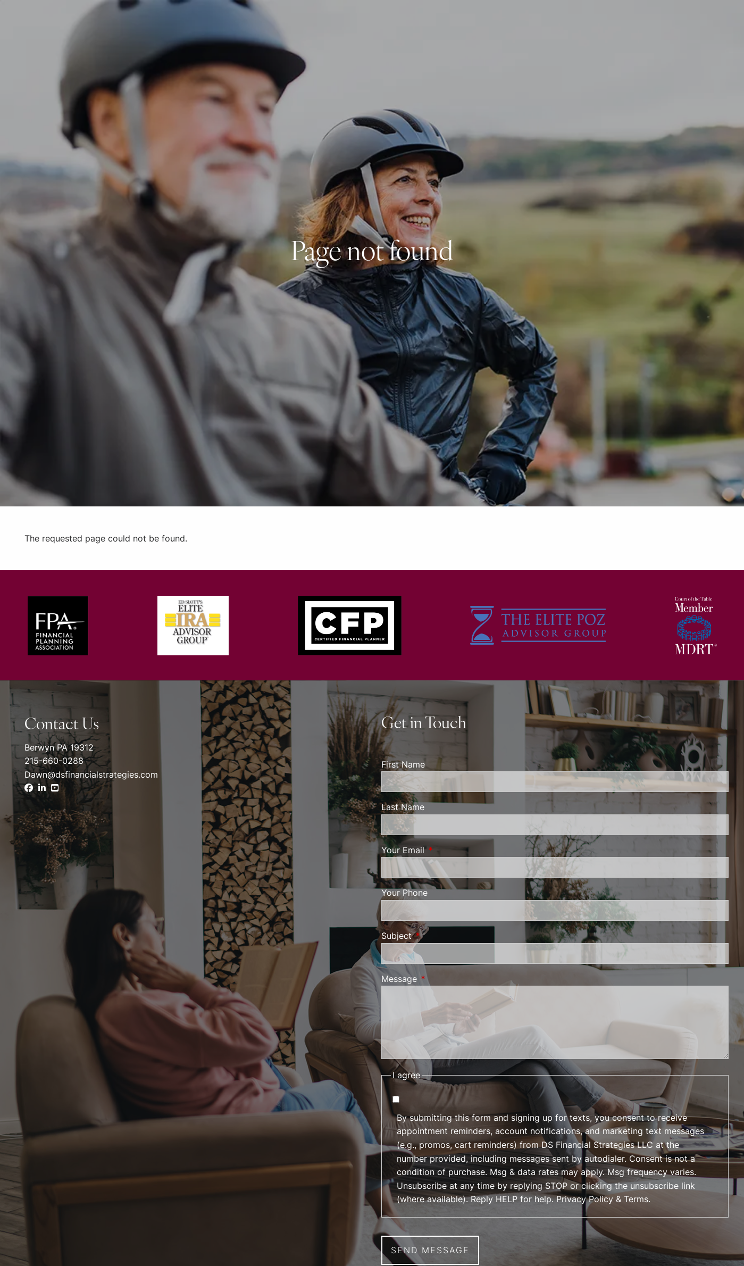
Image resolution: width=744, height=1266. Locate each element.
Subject (439, 935)
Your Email (446, 850)
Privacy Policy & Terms (602, 1199)
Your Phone (404, 892)
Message (442, 978)
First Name (403, 764)
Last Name (402, 807)
